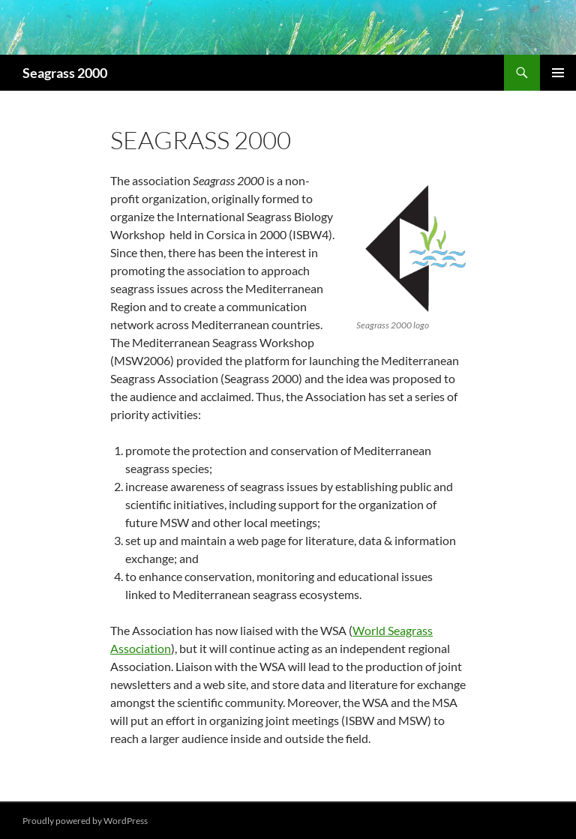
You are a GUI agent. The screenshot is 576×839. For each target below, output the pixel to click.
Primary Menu (558, 73)
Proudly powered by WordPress (85, 820)
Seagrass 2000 (64, 72)
